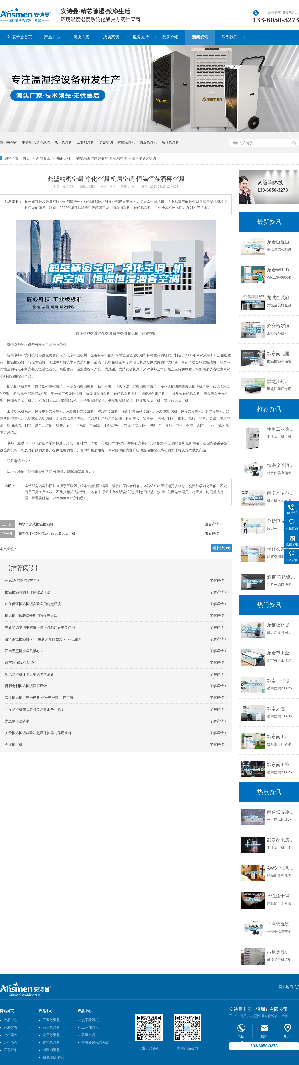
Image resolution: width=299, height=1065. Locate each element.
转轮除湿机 (51, 1042)
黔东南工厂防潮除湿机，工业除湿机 (282, 736)
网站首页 (7, 1011)
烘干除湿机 (63, 142)
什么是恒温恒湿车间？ (22, 580)
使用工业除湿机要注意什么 (282, 429)
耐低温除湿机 (53, 1057)
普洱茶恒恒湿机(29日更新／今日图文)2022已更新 (43, 639)
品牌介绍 (170, 37)
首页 (26, 158)
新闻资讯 (200, 37)
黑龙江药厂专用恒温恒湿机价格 (282, 381)
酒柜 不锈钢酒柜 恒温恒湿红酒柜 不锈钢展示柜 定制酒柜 (282, 577)
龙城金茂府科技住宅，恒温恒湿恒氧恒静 (282, 297)
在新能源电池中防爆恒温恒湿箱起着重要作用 (40, 627)
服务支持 (141, 37)
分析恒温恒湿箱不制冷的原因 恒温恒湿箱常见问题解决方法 (282, 521)
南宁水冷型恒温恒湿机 (282, 493)
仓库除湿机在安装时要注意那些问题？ (34, 709)
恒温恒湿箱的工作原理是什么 (27, 592)
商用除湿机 (51, 1027)
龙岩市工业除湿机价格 (282, 652)
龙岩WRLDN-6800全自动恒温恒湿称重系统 (282, 269)
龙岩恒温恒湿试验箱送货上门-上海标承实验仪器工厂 (282, 241)
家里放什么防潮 (17, 721)
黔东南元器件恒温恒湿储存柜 (282, 353)
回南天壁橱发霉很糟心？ (24, 651)
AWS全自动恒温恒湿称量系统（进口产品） (282, 868)
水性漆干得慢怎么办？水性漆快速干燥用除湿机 (282, 895)
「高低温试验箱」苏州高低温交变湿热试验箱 (282, 923)
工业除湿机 (51, 1020)
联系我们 (230, 37)
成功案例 (111, 37)
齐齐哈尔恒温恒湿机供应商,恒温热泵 (282, 325)
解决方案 (81, 37)
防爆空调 (106, 142)
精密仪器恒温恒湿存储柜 (282, 465)
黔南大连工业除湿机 (282, 708)
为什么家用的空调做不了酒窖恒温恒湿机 (282, 549)
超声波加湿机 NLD (19, 663)
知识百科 (63, 158)
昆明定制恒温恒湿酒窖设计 (26, 686)
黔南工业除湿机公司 (282, 680)
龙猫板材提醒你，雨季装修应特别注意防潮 (282, 624)
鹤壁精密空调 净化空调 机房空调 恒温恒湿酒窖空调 (116, 158)
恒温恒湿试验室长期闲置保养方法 (31, 616)
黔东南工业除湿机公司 (282, 764)
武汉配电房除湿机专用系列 (282, 840)
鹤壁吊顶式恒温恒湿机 (35, 524)
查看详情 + (213, 524)
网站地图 (286, 987)
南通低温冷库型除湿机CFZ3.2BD (282, 812)
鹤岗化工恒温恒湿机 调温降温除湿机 (46, 534)
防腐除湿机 (126, 142)
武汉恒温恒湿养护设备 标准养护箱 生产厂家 (39, 698)
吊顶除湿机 (170, 142)
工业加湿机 (85, 142)
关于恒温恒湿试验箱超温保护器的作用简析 (38, 733)
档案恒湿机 (13, 745)
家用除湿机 (51, 1035)
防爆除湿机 (148, 142)
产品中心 (52, 37)
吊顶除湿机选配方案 (282, 951)
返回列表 (221, 547)
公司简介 (11, 1042)
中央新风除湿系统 (36, 142)
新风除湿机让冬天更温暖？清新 (29, 674)
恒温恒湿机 (51, 1050)
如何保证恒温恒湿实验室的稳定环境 (33, 604)
